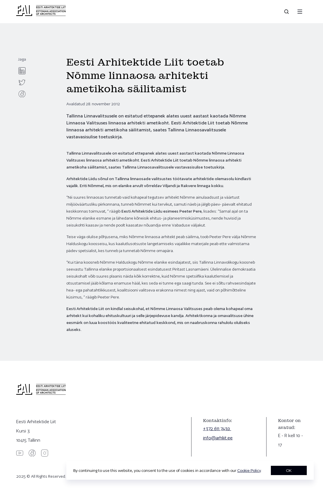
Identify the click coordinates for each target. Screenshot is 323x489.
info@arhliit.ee (218, 438)
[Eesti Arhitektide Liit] (41, 14)
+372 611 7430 (217, 428)
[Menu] (300, 12)
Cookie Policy (249, 470)
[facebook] (22, 94)
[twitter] (22, 82)
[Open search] (287, 11)
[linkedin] (22, 71)
